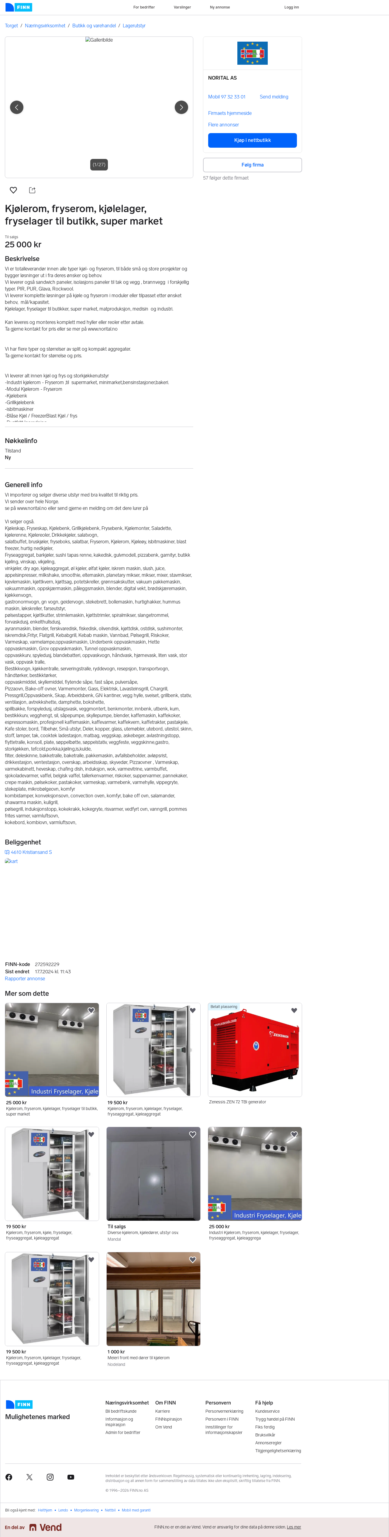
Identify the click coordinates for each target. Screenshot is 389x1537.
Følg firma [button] (253, 165)
